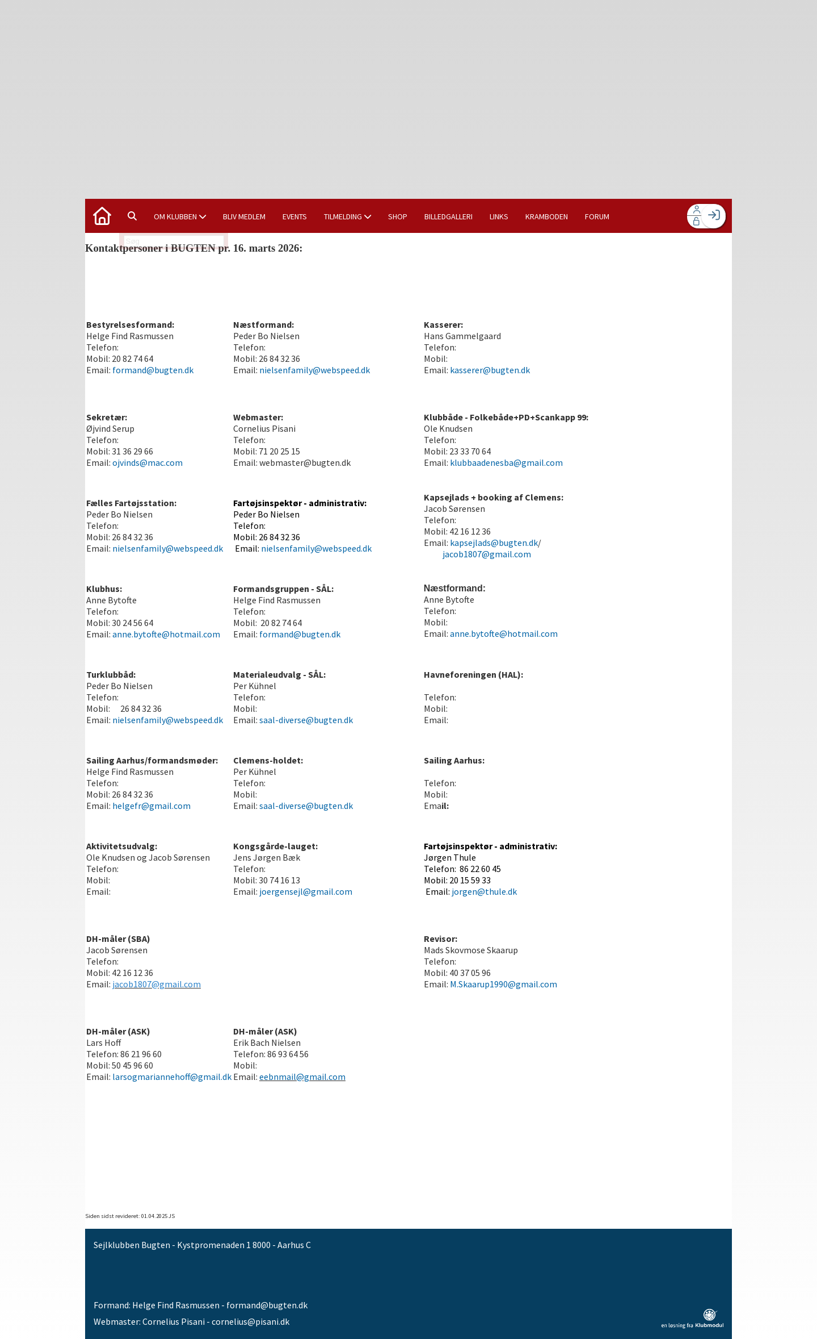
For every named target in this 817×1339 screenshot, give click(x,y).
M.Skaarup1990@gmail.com (503, 984)
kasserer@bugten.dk (490, 370)
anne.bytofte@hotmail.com (166, 634)
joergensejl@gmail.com (305, 891)
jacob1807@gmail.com (487, 554)
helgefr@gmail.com (151, 805)
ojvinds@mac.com (147, 462)
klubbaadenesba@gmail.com (506, 462)
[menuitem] (102, 216)
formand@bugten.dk (152, 370)
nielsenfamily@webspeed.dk (314, 370)
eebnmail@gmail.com (302, 1076)
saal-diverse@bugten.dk (306, 719)
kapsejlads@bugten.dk (494, 542)
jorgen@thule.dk (484, 891)
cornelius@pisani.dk (250, 1321)
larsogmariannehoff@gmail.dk (171, 1076)
